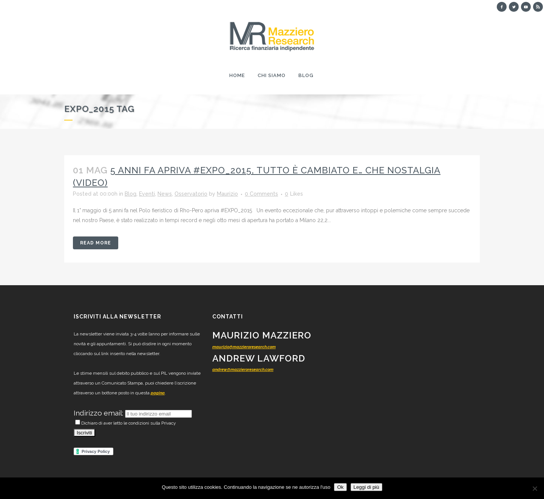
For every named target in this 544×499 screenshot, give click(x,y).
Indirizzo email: (99, 413)
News (165, 194)
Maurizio (227, 194)
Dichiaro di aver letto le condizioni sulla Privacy (125, 423)
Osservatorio (191, 194)
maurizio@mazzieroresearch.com (244, 347)
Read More (95, 243)
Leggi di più (366, 487)
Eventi (147, 194)
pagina (158, 393)
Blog (130, 194)
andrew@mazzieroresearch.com (243, 369)
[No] (534, 488)
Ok (340, 487)
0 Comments (261, 194)
